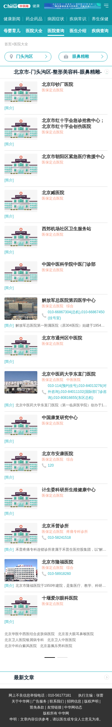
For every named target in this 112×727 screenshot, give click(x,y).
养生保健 (100, 18)
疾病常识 (78, 18)
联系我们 (57, 701)
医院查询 (55, 30)
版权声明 (91, 701)
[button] (50, 657)
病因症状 (55, 18)
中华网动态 (73, 707)
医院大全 (34, 30)
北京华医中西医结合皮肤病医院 (29, 634)
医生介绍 (78, 30)
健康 (36, 6)
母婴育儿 (12, 30)
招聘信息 (74, 701)
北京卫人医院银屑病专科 (24, 640)
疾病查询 (100, 30)
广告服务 (39, 701)
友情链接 (54, 707)
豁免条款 (37, 707)
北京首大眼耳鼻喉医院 (76, 634)
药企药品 (34, 18)
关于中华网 (21, 701)
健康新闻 (12, 18)
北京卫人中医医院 (61, 640)
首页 (8, 44)
